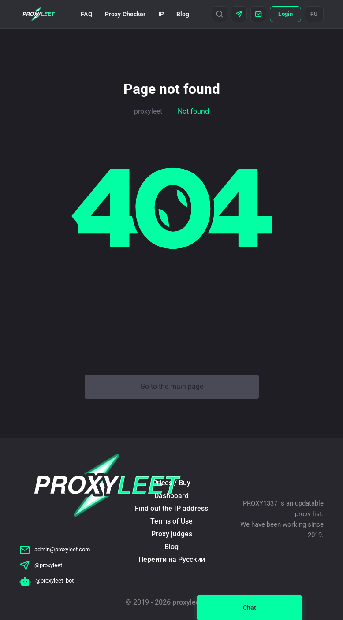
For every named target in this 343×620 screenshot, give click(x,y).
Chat (249, 607)
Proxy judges (171, 534)
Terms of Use (171, 521)
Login (285, 14)
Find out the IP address (171, 508)
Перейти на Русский (171, 559)
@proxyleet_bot (46, 580)
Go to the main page (171, 386)
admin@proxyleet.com (54, 549)
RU (314, 14)
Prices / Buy (171, 483)
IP (161, 14)
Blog (183, 14)
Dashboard (171, 495)
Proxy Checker (125, 14)
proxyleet (148, 111)
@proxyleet (40, 565)
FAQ (86, 14)
